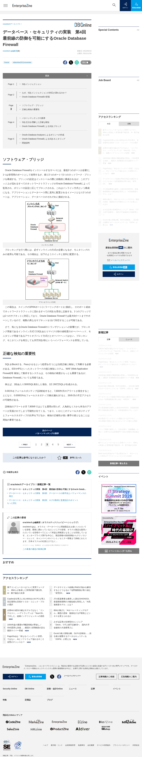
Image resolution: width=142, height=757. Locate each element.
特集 (5, 750)
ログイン (118, 274)
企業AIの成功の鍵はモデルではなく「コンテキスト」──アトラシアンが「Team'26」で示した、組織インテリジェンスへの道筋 (26, 663)
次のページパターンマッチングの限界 (47, 432)
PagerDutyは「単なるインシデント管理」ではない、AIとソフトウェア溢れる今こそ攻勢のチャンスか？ (25, 689)
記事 (108, 339)
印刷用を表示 (10, 522)
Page (11, 84)
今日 (108, 124)
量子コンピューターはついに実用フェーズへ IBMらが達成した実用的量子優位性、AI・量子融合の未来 (25, 640)
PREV (24, 444)
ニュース (129, 339)
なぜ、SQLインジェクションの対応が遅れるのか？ (44, 93)
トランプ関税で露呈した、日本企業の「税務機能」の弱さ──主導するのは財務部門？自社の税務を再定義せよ (118, 431)
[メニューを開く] (5, 5)
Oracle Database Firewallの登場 (36, 97)
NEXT (70, 444)
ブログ (50, 750)
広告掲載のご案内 (129, 726)
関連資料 (26, 143)
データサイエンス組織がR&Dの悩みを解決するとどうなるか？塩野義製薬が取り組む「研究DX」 (72, 640)
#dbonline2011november (22, 62)
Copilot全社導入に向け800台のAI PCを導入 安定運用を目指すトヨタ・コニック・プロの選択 (27, 652)
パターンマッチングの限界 (33, 118)
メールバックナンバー (118, 260)
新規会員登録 (118, 267)
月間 (129, 124)
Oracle (6, 62)
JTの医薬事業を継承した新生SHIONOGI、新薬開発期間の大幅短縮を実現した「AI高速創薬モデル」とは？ (72, 652)
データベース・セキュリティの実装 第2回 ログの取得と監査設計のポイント (43, 550)
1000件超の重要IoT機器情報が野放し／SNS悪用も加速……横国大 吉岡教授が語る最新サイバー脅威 (26, 678)
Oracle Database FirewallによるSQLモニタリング (43, 139)
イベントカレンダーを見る (118, 551)
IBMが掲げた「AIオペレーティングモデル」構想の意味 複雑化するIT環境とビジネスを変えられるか (72, 663)
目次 (67, 75)
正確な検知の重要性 (30, 109)
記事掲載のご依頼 (106, 726)
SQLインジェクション (31, 84)
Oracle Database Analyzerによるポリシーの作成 (43, 135)
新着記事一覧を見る (119, 463)
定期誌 (28, 750)
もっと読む (12, 553)
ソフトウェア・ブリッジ (32, 105)
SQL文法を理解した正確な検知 (35, 122)
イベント (117, 739)
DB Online (29, 739)
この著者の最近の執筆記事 (34, 599)
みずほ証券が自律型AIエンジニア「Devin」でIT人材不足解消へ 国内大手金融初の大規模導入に (72, 675)
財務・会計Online (55, 739)
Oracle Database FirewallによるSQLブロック (41, 126)
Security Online (10, 739)
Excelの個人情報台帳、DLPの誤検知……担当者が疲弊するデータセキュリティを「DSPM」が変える (72, 686)
